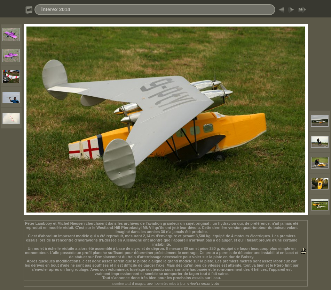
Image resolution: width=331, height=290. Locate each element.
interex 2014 (55, 9)
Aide (215, 283)
